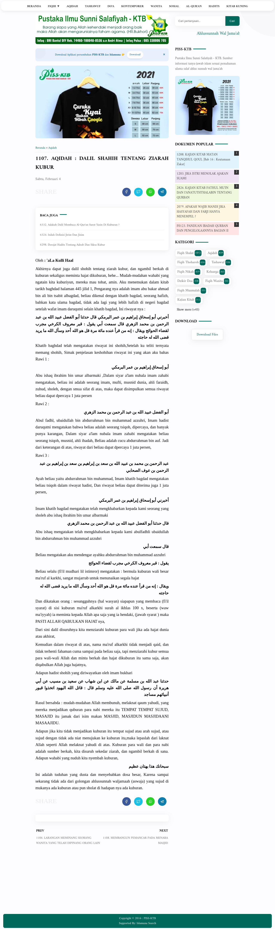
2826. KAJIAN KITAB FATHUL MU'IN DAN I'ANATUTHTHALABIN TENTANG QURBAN (204, 193)
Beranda (34, 6)
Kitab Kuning (237, 6)
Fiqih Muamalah (191, 291)
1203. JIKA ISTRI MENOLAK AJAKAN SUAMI (202, 176)
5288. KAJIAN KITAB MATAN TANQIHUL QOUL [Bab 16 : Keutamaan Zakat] (203, 159)
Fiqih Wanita (217, 281)
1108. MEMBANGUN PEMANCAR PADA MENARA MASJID (135, 840)
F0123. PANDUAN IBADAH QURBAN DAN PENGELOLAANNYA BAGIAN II (202, 228)
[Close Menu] (164, 55)
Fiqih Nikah (188, 272)
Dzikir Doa (188, 281)
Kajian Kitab (189, 300)
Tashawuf (93, 6)
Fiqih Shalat (189, 253)
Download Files (207, 335)
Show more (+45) (188, 309)
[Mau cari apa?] (200, 21)
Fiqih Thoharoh (191, 262)
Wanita (156, 6)
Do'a (110, 6)
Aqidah (72, 6)
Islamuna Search (146, 923)
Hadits (214, 6)
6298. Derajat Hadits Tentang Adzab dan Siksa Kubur (72, 245)
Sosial (174, 6)
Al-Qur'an (194, 6)
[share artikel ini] (126, 192)
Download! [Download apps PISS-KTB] (135, 54)
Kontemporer (132, 6)
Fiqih (54, 6)
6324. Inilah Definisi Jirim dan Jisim (62, 235)
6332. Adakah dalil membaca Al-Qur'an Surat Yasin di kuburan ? (79, 225)
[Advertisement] (102, 883)
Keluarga (215, 272)
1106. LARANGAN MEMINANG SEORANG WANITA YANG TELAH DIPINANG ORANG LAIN (68, 840)
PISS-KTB (183, 49)
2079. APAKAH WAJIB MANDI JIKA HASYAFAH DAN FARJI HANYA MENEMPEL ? (201, 212)
